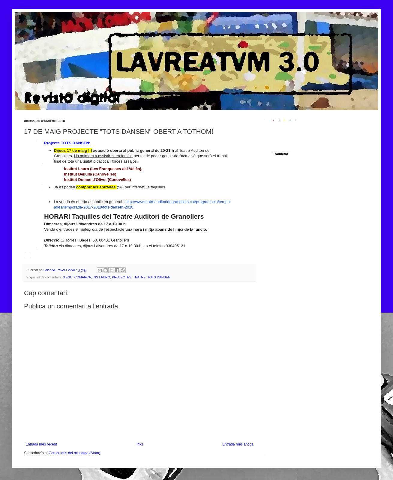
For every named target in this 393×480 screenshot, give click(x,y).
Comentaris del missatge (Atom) (74, 453)
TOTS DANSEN (158, 277)
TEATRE (139, 277)
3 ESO (68, 277)
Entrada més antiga (238, 444)
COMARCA (82, 277)
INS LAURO (101, 277)
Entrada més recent (41, 444)
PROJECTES (121, 277)
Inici (139, 444)
